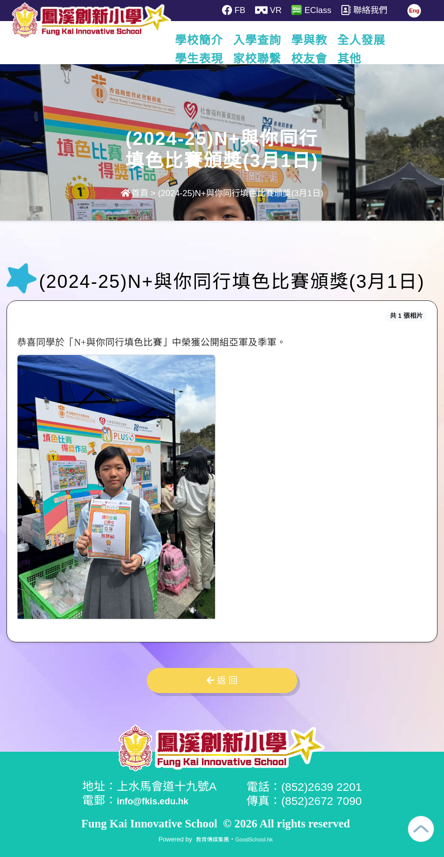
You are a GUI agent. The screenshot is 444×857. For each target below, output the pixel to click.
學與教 (333, 40)
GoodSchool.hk (257, 838)
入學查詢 (281, 40)
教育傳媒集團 (209, 838)
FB (235, 10)
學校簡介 (223, 40)
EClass (318, 10)
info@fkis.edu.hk (162, 800)
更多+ (379, 40)
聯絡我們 (374, 10)
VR (272, 10)
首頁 (134, 193)
